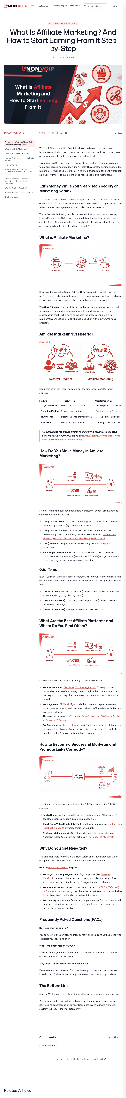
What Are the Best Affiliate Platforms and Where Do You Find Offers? (18, 171)
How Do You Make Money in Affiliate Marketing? (19, 159)
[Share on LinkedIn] (61, 133)
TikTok (103, 887)
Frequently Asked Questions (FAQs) (19, 192)
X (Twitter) (113, 887)
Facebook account (56, 891)
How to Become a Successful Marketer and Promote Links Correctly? (17, 181)
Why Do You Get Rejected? (16, 188)
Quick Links (75, 5)
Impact (92, 687)
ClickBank (68, 687)
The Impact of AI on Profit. (101, 836)
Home (33, 5)
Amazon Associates (73, 725)
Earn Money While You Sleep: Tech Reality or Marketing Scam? (18, 143)
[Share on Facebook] (57, 133)
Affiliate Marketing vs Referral (17, 153)
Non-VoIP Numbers (58, 867)
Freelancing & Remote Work (63, 23)
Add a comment (48, 1045)
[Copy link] (66, 133)
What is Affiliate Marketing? (16, 149)
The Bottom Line (11, 197)
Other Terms (12, 165)
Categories (44, 6)
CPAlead (64, 704)
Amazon (105, 874)
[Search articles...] (95, 5)
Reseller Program (60, 5)
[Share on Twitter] (53, 133)
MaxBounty (81, 687)
